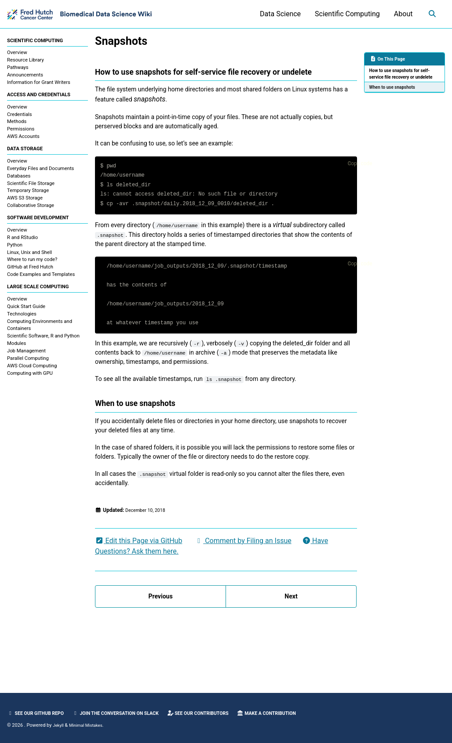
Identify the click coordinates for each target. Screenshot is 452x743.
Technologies (21, 320)
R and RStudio (22, 242)
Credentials (19, 117)
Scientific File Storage (31, 187)
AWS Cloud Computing (32, 372)
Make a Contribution (296, 713)
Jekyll (59, 725)
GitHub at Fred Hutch (30, 272)
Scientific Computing (344, 14)
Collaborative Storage (30, 209)
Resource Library (25, 61)
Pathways (18, 69)
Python (14, 250)
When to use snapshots (395, 96)
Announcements (25, 76)
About (400, 14)
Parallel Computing (28, 364)
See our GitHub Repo (39, 713)
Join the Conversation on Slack (128, 713)
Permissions (20, 131)
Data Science (277, 14)
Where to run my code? (32, 265)
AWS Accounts (23, 139)
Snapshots (121, 41)
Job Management (26, 357)
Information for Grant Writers (38, 83)
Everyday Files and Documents (40, 172)
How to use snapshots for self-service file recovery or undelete (403, 78)
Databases (18, 179)
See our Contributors (220, 713)
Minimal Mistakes (90, 725)
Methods (16, 124)
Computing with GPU (30, 379)
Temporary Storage (28, 194)
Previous (160, 658)
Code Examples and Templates (41, 280)
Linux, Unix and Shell (29, 257)
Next (291, 658)
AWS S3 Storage (25, 202)
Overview (17, 54)
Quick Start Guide (26, 312)
